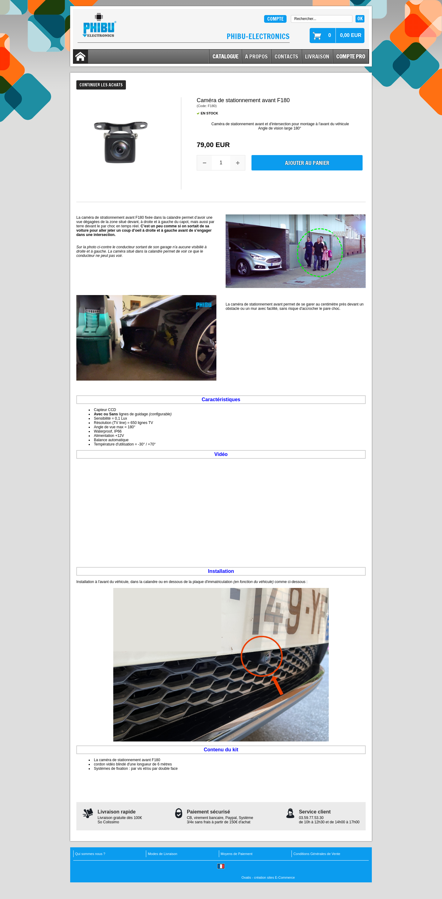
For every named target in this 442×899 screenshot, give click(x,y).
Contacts (286, 56)
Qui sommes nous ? (90, 854)
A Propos (256, 56)
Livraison (317, 56)
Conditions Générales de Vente (316, 854)
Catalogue (225, 56)
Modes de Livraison (162, 854)
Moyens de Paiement (236, 854)
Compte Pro (350, 56)
